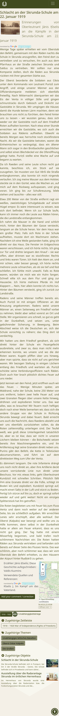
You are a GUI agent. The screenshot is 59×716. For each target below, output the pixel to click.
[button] (24, 46)
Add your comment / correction (17, 596)
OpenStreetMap (47, 599)
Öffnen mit (44, 607)
